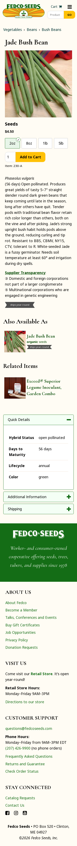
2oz (12, 143)
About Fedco (16, 602)
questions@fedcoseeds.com (28, 728)
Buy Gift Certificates (22, 625)
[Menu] (69, 6)
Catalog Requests (20, 797)
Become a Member (21, 610)
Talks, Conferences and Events (30, 617)
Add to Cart (30, 156)
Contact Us (14, 805)
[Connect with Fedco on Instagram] (16, 812)
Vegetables (12, 29)
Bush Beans (51, 29)
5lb (61, 143)
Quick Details (19, 419)
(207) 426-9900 (17, 748)
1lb (45, 143)
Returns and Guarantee (25, 763)
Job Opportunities (20, 632)
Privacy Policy (16, 639)
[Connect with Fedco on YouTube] (25, 812)
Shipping (15, 508)
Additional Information (27, 496)
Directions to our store (24, 701)
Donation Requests (21, 647)
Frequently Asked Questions (28, 756)
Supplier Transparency (25, 272)
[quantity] (10, 157)
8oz (29, 143)
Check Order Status (21, 771)
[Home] (23, 10)
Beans (32, 29)
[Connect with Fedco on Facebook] (7, 812)
